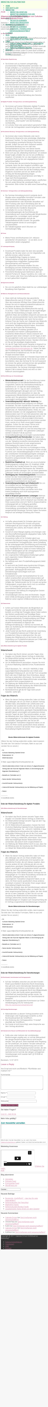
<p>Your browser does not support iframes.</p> (24, 1134)
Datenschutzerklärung (8, 1145)
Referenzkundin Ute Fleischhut (16, 1205)
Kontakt (8, 1251)
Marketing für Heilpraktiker (13, 2)
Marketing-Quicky (12, 1207)
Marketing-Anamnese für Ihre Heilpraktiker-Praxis (22, 15)
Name (4, 1095)
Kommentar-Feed (12, 1186)
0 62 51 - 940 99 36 (8, 1117)
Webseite (4, 1104)
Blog (7, 35)
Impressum (9, 1247)
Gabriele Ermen (11, 1220)
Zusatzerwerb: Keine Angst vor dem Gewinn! (22, 1211)
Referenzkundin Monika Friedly (17, 1209)
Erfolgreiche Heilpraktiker (21, 39)
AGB (2, 1173)
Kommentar (5, 1075)
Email (3, 1100)
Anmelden (9, 1182)
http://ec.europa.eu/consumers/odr (19, 1005)
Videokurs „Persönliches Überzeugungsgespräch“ (20, 30)
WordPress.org (11, 1188)
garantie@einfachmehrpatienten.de (19, 348)
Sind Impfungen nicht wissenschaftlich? (28, 1229)
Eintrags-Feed (10, 1184)
